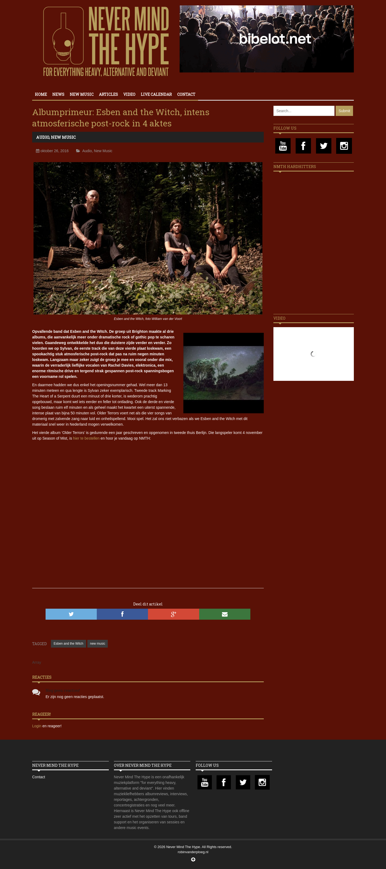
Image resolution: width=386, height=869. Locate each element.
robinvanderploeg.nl (193, 852)
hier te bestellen (86, 438)
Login (37, 726)
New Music (82, 94)
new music (97, 643)
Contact (186, 94)
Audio (42, 137)
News (58, 94)
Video (129, 94)
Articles (108, 94)
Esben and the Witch (68, 643)
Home (41, 94)
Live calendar (156, 94)
